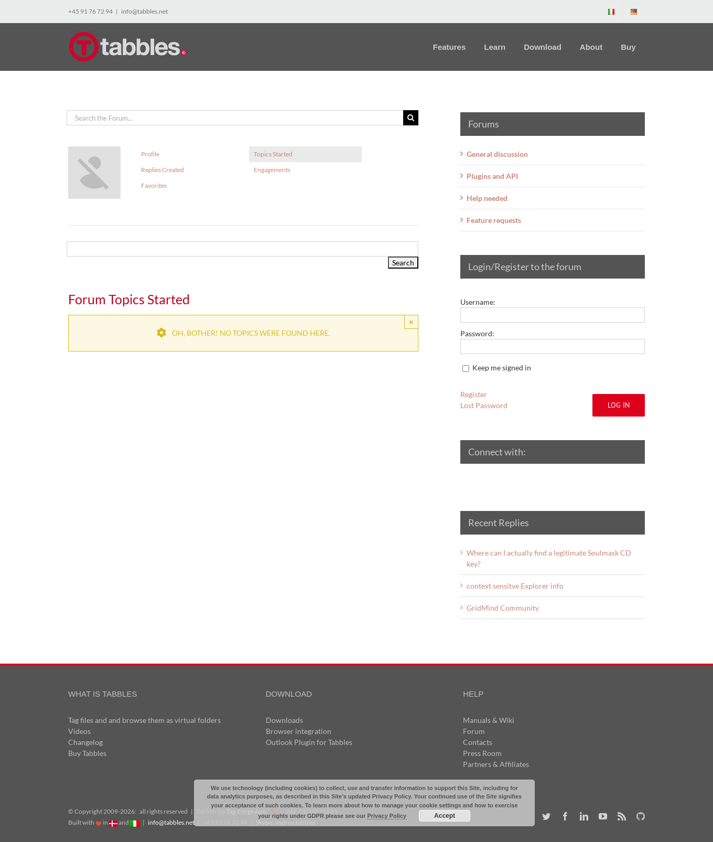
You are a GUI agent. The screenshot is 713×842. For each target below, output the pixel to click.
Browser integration (298, 731)
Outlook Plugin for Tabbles (309, 742)
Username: (477, 301)
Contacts (477, 742)
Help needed (487, 198)
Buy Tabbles (87, 753)
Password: (477, 333)
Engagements (272, 170)
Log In (619, 405)
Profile (150, 154)
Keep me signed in (501, 367)
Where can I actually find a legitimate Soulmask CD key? (549, 558)
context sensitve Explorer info (515, 585)
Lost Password (483, 405)
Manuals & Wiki (488, 720)
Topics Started (273, 154)
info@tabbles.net (144, 11)
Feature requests (494, 220)
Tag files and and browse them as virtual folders (144, 720)
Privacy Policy (386, 816)
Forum (474, 731)
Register (473, 394)
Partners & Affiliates (496, 764)
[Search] (410, 117)
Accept (444, 815)
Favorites (154, 185)
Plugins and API (492, 176)
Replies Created (162, 170)
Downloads (284, 720)
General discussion (497, 154)
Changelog (85, 742)
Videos (79, 731)
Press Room (482, 753)
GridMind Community (503, 607)
